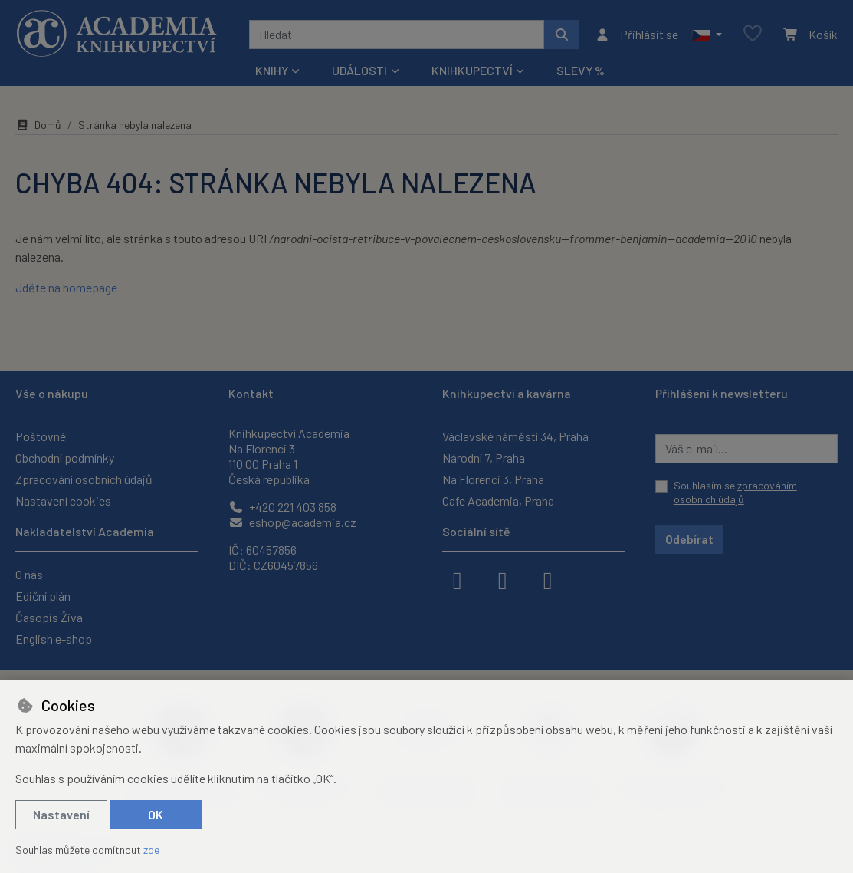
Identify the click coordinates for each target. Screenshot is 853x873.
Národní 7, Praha (483, 457)
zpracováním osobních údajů (735, 492)
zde (151, 849)
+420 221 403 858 (282, 506)
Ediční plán (43, 595)
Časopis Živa (49, 617)
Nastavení (61, 814)
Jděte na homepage (66, 287)
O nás (29, 574)
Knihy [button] (271, 70)
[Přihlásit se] (636, 34)
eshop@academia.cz (292, 522)
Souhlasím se (735, 492)
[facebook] (457, 579)
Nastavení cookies (63, 500)
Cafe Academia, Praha (498, 500)
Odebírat (689, 539)
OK (155, 814)
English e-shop (53, 638)
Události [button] (359, 70)
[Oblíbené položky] (752, 34)
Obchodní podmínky (64, 457)
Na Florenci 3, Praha (493, 479)
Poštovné (40, 436)
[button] (707, 34)
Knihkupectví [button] (472, 70)
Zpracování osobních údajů (84, 479)
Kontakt (251, 393)
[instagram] (502, 579)
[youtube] (548, 579)
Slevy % (580, 70)
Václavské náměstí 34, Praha (515, 436)
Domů (38, 124)
